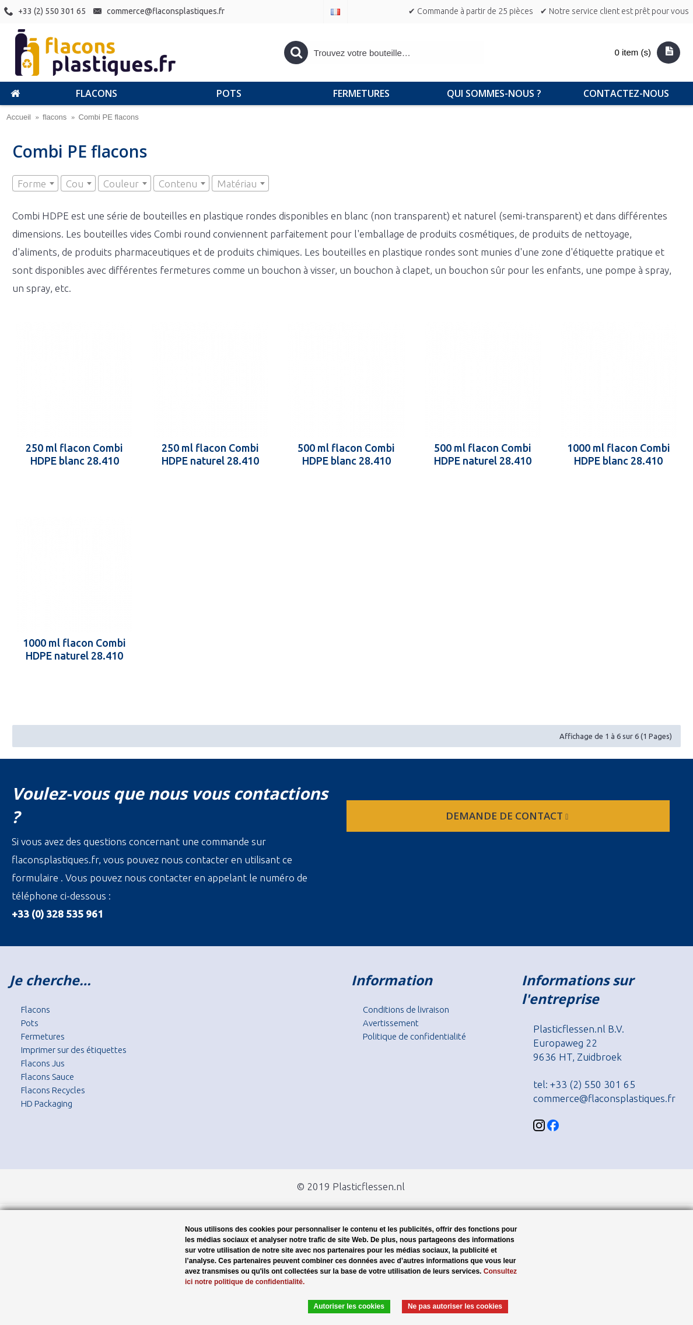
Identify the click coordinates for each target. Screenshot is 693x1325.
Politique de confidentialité (414, 1036)
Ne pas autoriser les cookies (455, 1306)
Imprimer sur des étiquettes (74, 1050)
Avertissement (391, 1023)
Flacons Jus (43, 1063)
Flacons (35, 1009)
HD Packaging (46, 1103)
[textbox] (35, 184)
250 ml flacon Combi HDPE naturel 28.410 (210, 454)
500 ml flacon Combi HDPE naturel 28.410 (482, 454)
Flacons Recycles (53, 1090)
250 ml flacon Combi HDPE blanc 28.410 (74, 454)
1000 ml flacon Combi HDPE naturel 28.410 (74, 649)
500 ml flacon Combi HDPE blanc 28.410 (346, 454)
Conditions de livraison (406, 1009)
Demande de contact (508, 815)
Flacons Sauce (47, 1077)
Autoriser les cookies (349, 1306)
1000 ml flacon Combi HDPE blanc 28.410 (618, 454)
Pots (29, 1023)
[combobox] (35, 183)
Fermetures (43, 1036)
